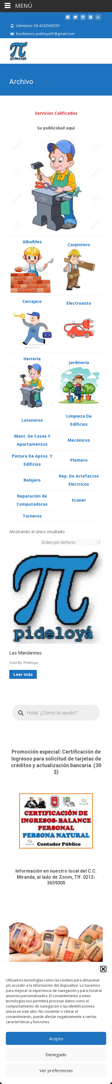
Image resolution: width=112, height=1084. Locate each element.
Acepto (56, 1038)
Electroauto (78, 302)
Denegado (56, 1054)
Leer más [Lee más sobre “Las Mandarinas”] (23, 674)
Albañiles (32, 241)
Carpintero (79, 244)
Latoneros (32, 419)
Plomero (79, 459)
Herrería (32, 358)
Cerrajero (32, 301)
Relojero (32, 479)
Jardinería (79, 362)
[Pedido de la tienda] (69, 542)
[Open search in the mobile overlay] (56, 712)
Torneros (32, 515)
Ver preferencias (56, 1070)
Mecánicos (79, 439)
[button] (103, 969)
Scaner (79, 499)
